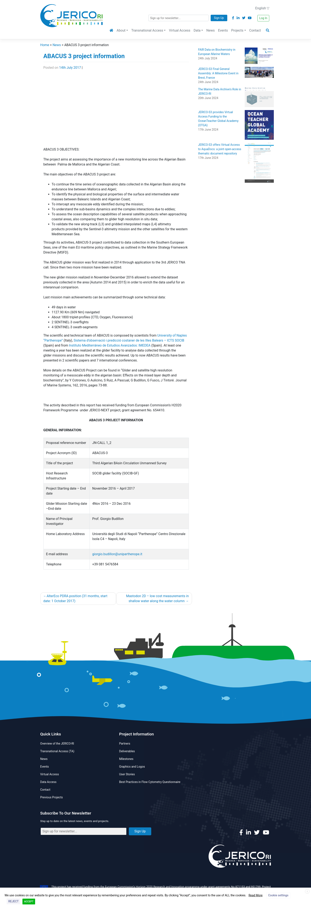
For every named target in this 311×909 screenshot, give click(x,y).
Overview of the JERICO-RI (57, 743)
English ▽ (262, 8)
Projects (237, 30)
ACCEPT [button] (28, 901)
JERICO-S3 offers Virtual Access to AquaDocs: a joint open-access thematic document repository (219, 149)
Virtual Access (179, 30)
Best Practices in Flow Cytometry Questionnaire (150, 782)
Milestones (126, 759)
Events (223, 30)
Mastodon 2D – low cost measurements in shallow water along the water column (157, 598)
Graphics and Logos (132, 766)
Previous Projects (51, 797)
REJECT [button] (13, 901)
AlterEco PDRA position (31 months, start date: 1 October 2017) (75, 598)
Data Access (48, 782)
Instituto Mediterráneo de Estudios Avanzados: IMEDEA (109, 345)
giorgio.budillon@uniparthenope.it (117, 554)
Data (197, 30)
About (121, 30)
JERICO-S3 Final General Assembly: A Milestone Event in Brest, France (218, 73)
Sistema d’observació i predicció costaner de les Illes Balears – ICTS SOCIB (129, 340)
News (210, 30)
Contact (255, 30)
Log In (263, 18)
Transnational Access (147, 30)
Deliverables (127, 751)
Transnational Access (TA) (57, 751)
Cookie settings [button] (278, 895)
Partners (124, 743)
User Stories (127, 774)
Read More (255, 895)
